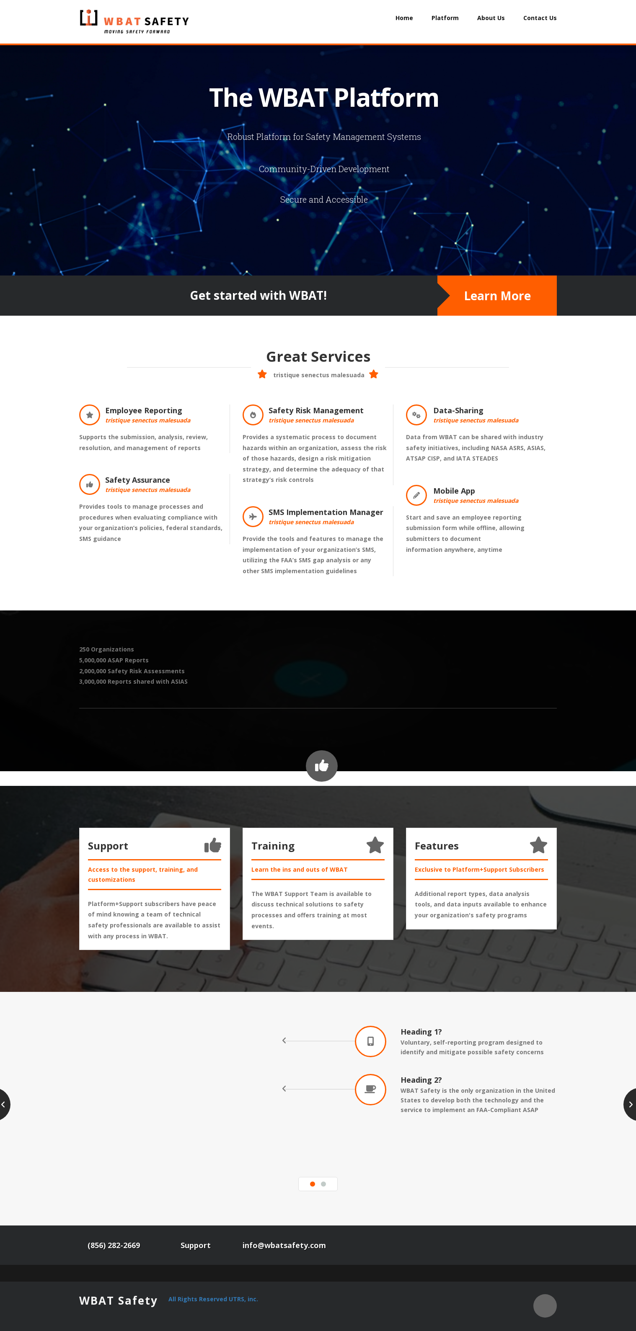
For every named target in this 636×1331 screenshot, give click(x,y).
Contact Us (540, 18)
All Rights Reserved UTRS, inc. (213, 1299)
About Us (491, 18)
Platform (445, 18)
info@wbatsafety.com (284, 1245)
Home (404, 18)
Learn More (497, 296)
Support (196, 1245)
